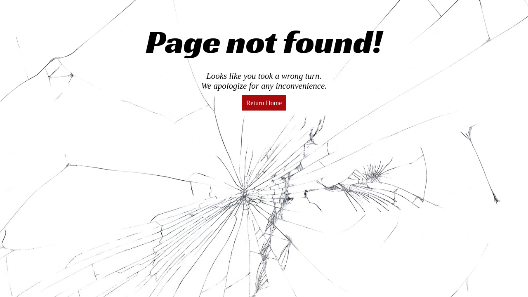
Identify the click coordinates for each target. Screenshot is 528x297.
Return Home (264, 102)
